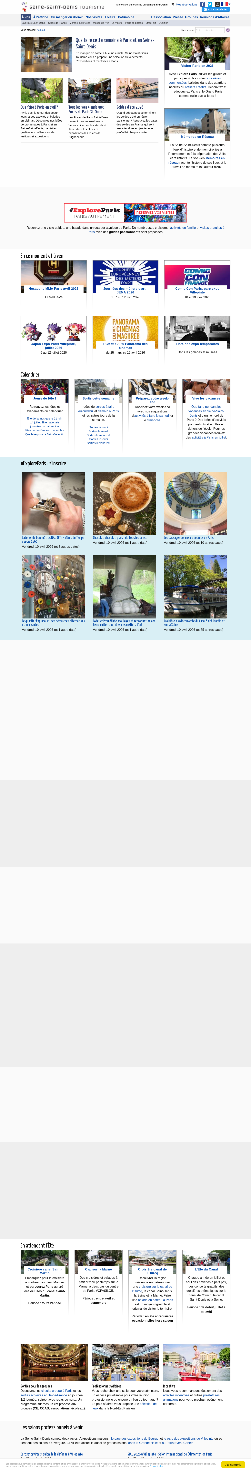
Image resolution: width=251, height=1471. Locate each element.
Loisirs (110, 17)
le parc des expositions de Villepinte (189, 1438)
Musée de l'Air (101, 22)
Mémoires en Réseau (197, 136)
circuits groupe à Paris (56, 1390)
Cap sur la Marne (98, 1269)
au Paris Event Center (177, 1443)
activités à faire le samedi (152, 415)
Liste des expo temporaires (197, 344)
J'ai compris (233, 1459)
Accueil (41, 29)
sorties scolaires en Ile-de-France (44, 1395)
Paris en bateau (134, 22)
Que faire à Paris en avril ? (39, 107)
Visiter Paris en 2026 (197, 65)
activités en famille (183, 227)
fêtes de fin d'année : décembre (44, 430)
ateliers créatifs (195, 87)
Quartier (163, 22)
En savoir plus (103, 1466)
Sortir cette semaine (99, 398)
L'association (161, 17)
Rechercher (187, 30)
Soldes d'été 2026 (129, 107)
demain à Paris (108, 411)
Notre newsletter (215, 9)
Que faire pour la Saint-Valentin (44, 434)
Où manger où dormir (67, 17)
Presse (178, 17)
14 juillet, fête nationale (44, 422)
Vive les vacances (206, 398)
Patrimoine (126, 17)
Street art (151, 22)
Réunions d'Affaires (215, 17)
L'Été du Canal (206, 1269)
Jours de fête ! (44, 398)
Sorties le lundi (98, 427)
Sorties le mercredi (98, 435)
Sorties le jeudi (98, 439)
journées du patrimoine (44, 426)
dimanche (153, 420)
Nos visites (94, 17)
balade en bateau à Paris (155, 1300)
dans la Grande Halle (143, 1443)
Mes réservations (183, 4)
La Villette (117, 22)
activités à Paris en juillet (208, 437)
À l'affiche (40, 17)
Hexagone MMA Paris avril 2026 (53, 288)
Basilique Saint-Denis (33, 22)
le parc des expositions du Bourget (135, 1438)
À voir (26, 17)
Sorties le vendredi (98, 443)
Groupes (191, 17)
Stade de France (57, 22)
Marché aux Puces (79, 22)
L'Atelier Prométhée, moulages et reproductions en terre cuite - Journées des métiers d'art (124, 623)
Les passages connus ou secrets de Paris (189, 538)
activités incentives (176, 1395)
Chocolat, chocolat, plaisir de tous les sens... (120, 538)
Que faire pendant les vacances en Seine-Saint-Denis (206, 411)
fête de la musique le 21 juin (44, 418)
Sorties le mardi (98, 431)
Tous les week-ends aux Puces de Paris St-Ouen (86, 109)
